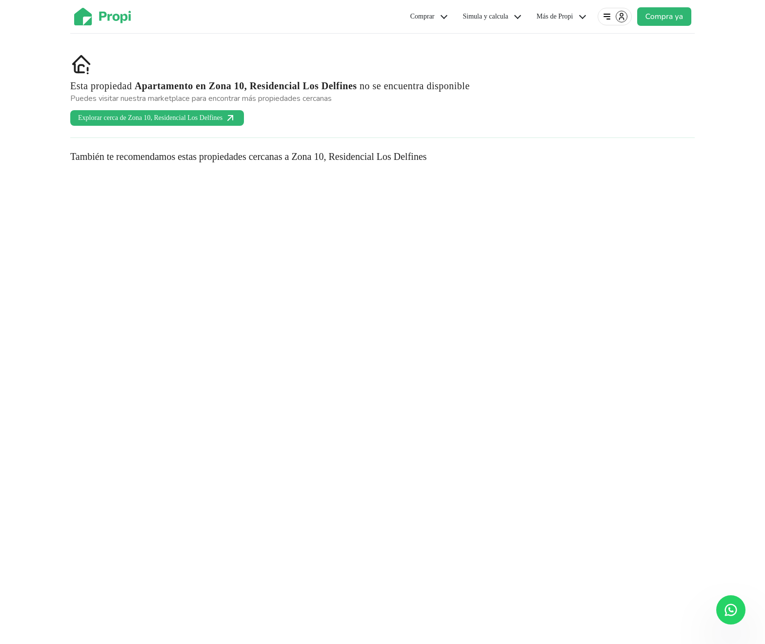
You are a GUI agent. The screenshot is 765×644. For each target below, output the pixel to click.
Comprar (429, 16)
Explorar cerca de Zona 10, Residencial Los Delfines (157, 118)
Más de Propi (562, 16)
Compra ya (664, 16)
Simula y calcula (493, 16)
